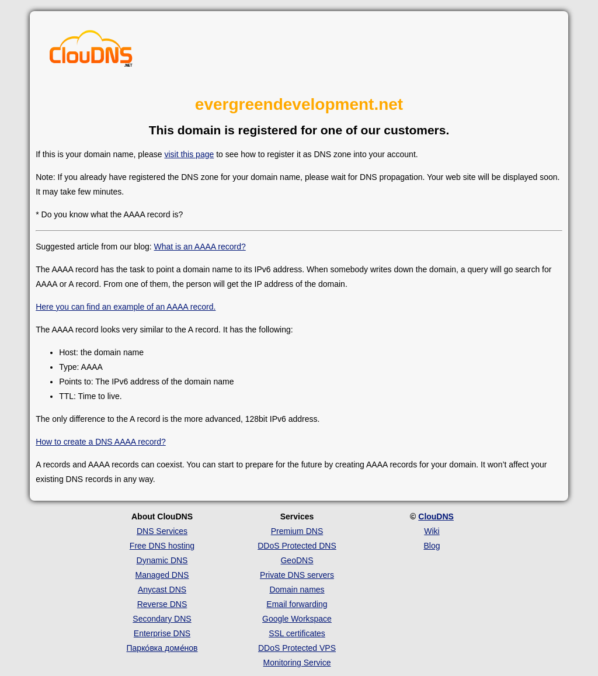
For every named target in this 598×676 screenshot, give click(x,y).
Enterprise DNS (162, 633)
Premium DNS (297, 531)
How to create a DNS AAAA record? (101, 441)
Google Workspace (297, 618)
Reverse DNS (162, 604)
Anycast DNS (162, 589)
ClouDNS (436, 516)
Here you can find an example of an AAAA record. (125, 306)
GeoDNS (296, 560)
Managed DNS (162, 575)
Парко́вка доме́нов (162, 648)
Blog (431, 545)
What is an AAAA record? (200, 246)
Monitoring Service (297, 662)
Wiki (431, 531)
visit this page (189, 154)
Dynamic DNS (162, 560)
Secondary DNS (162, 618)
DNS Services (162, 531)
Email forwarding (296, 604)
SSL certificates (297, 633)
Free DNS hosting (162, 545)
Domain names (296, 589)
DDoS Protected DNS (297, 545)
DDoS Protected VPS (297, 648)
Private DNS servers (297, 575)
